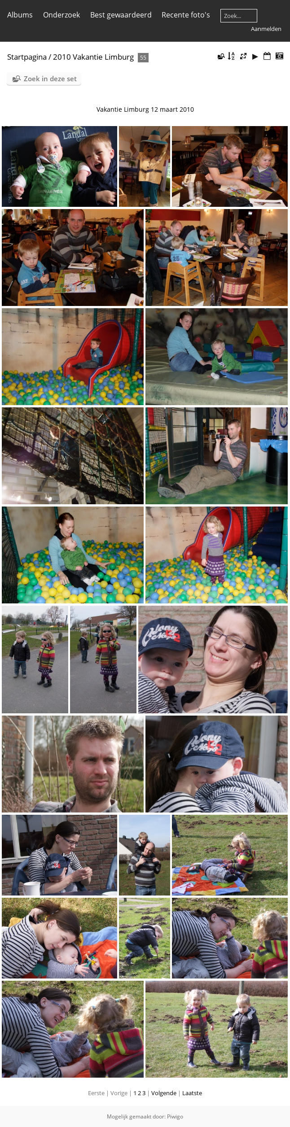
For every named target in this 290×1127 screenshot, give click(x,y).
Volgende (163, 1093)
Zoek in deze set (50, 78)
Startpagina (27, 57)
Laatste (192, 1093)
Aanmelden (266, 29)
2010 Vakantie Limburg (93, 57)
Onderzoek (61, 15)
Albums (20, 15)
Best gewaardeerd (121, 15)
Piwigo (175, 1116)
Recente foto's (186, 15)
